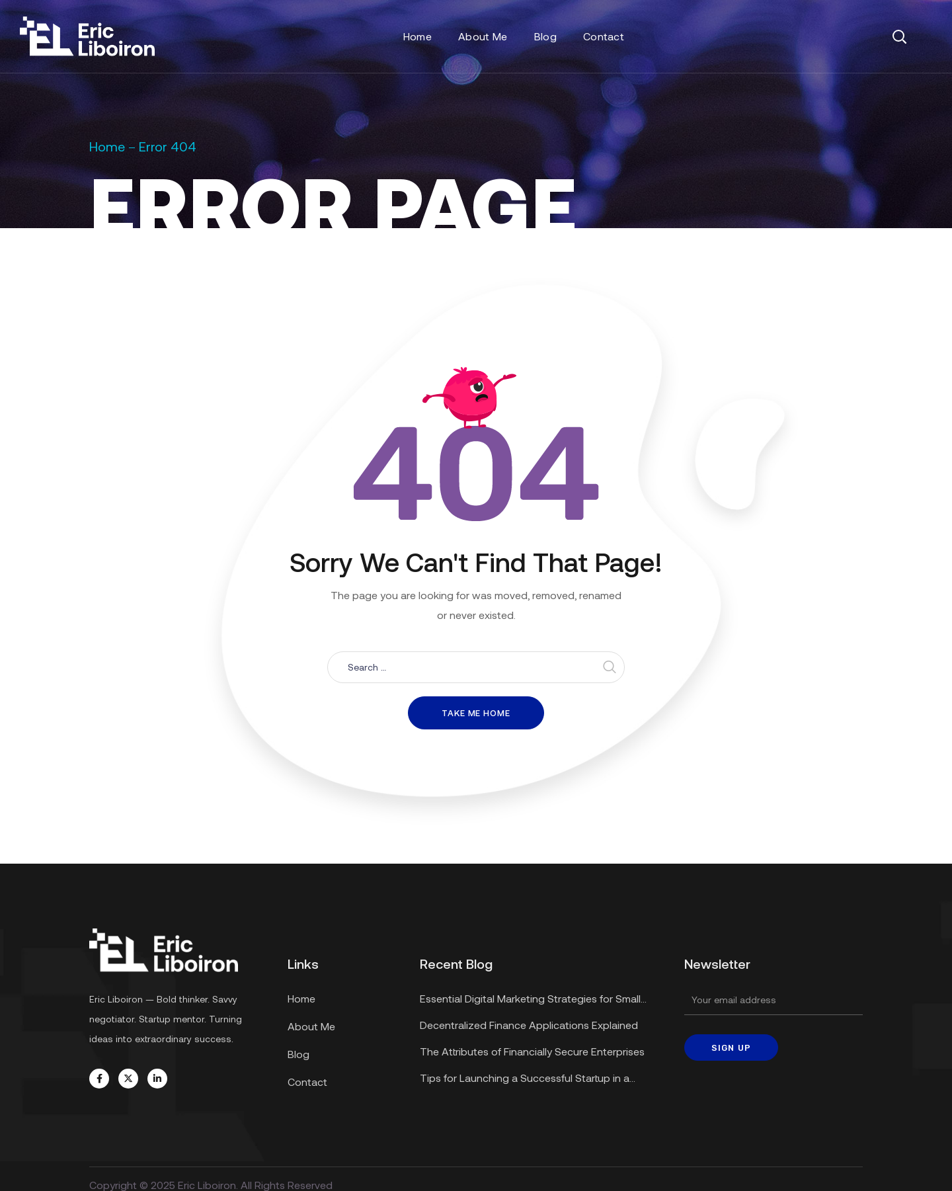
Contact (307, 1081)
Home (107, 146)
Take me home (476, 713)
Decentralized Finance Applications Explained (529, 1024)
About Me (311, 1026)
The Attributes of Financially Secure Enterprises (532, 1051)
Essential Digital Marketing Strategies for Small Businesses (530, 1000)
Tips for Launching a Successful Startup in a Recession (524, 1079)
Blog (298, 1053)
